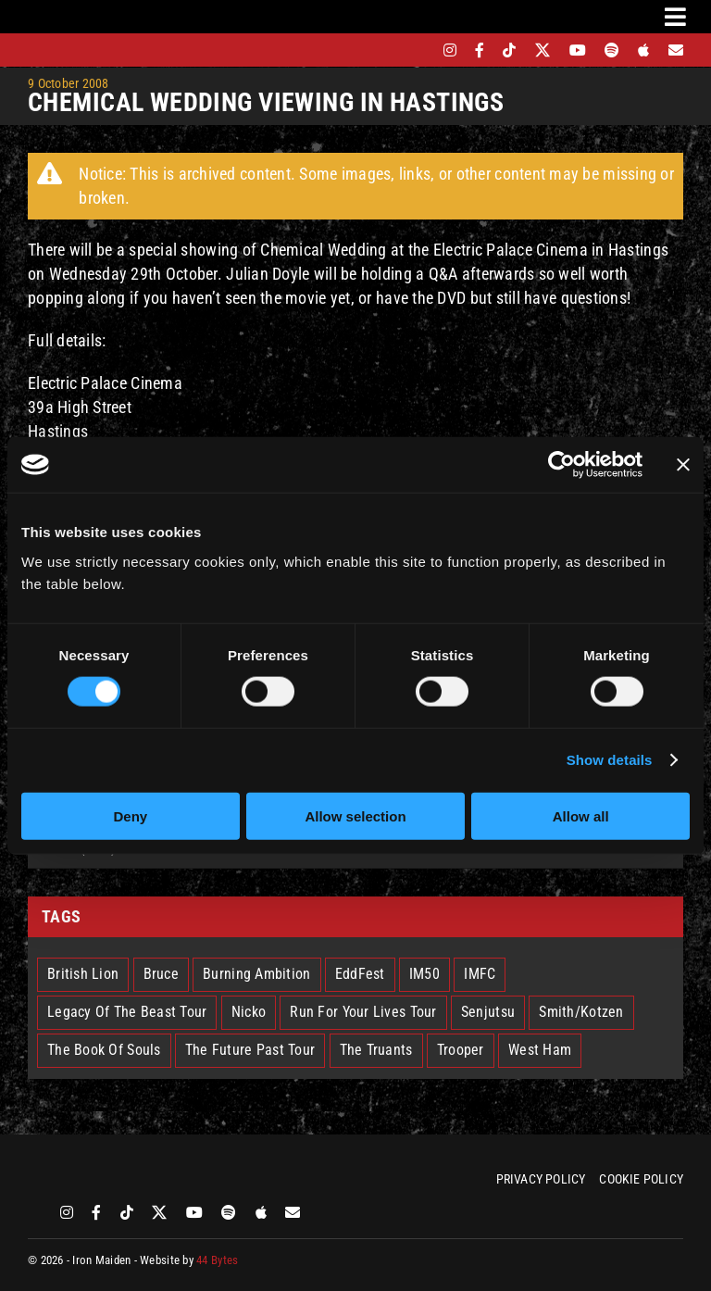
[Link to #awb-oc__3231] (675, 17)
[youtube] (577, 50)
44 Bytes (217, 1260)
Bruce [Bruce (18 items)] (161, 974)
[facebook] (479, 50)
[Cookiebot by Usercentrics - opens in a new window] (561, 465)
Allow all (581, 815)
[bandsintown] (418, 50)
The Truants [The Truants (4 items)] (376, 1050)
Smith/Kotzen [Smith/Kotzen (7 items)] (581, 1012)
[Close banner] (683, 464)
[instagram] (449, 50)
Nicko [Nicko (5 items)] (248, 1012)
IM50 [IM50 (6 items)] (424, 974)
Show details (610, 760)
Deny (130, 815)
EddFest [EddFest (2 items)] (360, 974)
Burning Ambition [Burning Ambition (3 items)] (256, 974)
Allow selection (355, 815)
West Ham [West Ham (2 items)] (539, 1050)
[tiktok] (509, 50)
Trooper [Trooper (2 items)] (460, 1050)
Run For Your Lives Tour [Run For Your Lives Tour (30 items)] (363, 1012)
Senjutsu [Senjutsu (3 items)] (488, 1012)
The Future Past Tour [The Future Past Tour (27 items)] (250, 1050)
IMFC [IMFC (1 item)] (479, 974)
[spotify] (612, 50)
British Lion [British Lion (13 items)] (82, 974)
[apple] (643, 50)
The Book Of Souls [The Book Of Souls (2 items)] (104, 1050)
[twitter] (543, 50)
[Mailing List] (675, 50)
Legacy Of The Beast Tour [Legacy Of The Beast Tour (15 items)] (126, 1012)
